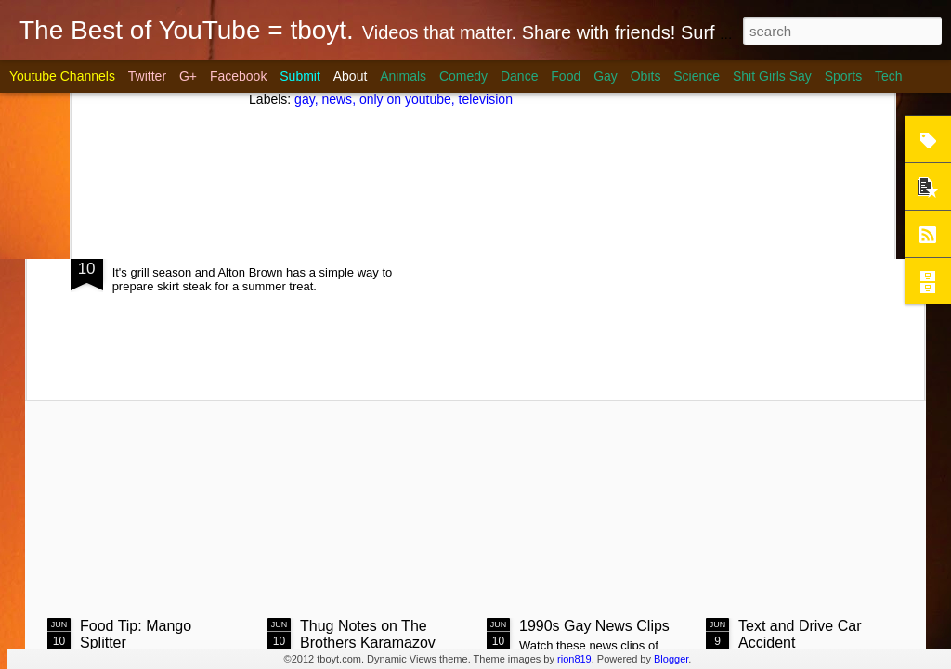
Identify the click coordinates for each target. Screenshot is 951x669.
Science (696, 76)
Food (565, 76)
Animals (403, 76)
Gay (605, 76)
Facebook (238, 76)
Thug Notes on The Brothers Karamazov (368, 634)
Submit (300, 76)
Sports (843, 76)
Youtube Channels (62, 76)
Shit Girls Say (772, 76)
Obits (646, 76)
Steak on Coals (188, 248)
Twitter (147, 76)
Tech (889, 76)
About (350, 76)
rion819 (574, 658)
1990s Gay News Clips (594, 626)
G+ (188, 76)
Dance (519, 76)
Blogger (671, 658)
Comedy (463, 76)
